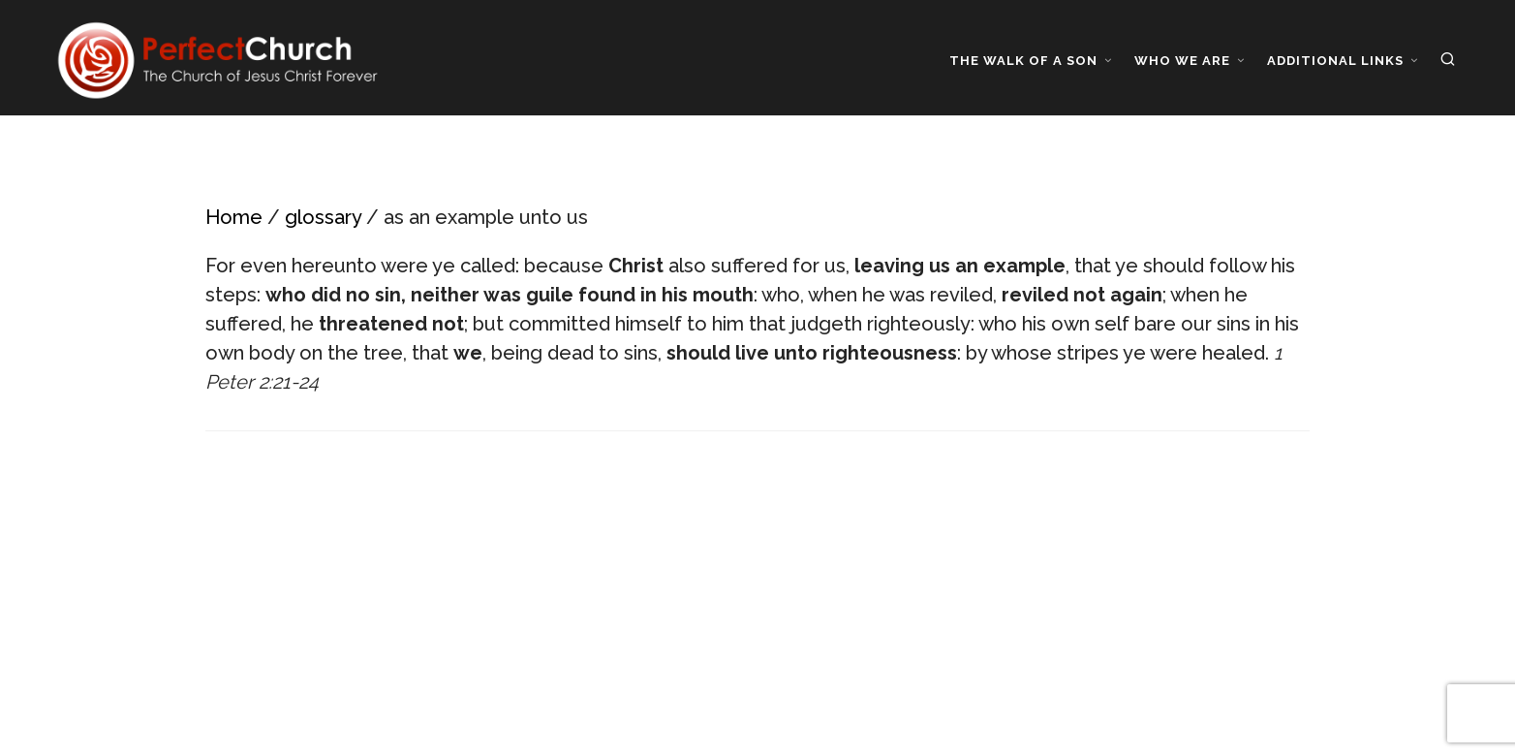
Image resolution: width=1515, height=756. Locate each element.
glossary (323, 217)
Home (234, 217)
